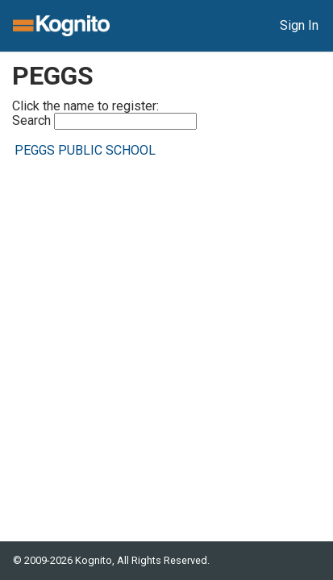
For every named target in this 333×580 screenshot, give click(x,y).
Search (104, 121)
